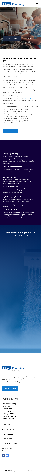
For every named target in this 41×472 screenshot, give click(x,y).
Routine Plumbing (8, 419)
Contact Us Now (10, 131)
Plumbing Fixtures (8, 414)
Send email (5, 451)
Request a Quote (11, 38)
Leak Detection (7, 409)
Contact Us (6, 432)
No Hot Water (6, 406)
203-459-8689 (28, 98)
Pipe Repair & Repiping (9, 411)
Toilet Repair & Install (9, 416)
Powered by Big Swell (29, 471)
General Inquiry (7, 446)
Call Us (28, 38)
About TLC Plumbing (8, 429)
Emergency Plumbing (9, 404)
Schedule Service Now (9, 443)
